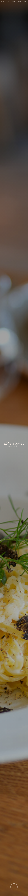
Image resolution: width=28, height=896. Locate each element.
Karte (2, 1)
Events (19, 1)
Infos (8, 1)
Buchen (13, 1)
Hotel (25, 1)
